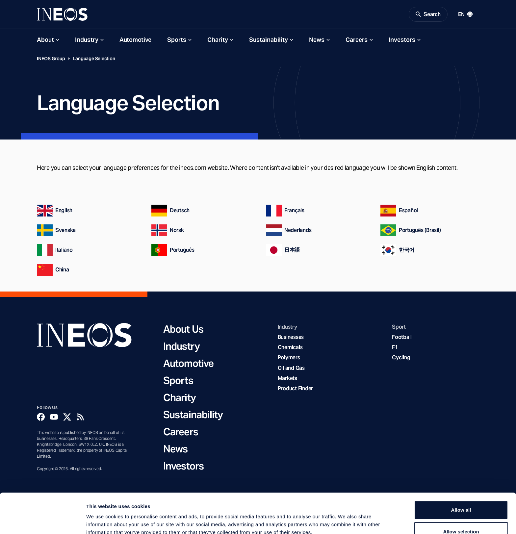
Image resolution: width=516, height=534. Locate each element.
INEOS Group (51, 59)
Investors (402, 40)
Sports (176, 40)
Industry (86, 40)
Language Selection (94, 59)
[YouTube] (54, 417)
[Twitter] (67, 417)
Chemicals (290, 348)
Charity (217, 40)
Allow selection (461, 496)
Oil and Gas (291, 368)
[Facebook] (41, 417)
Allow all (461, 474)
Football (402, 338)
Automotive (135, 40)
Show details (345, 521)
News (316, 40)
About (45, 40)
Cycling (401, 358)
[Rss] (80, 417)
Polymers (289, 358)
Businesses (291, 338)
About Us (183, 329)
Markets (287, 378)
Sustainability (268, 40)
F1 (395, 348)
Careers (357, 40)
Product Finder (295, 389)
